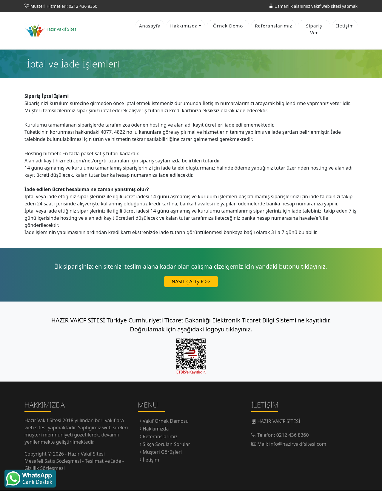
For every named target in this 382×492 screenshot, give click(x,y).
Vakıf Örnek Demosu (166, 422)
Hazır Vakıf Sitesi (43, 421)
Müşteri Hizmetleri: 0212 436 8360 (63, 6)
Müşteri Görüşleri (162, 453)
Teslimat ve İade (103, 462)
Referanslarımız (273, 26)
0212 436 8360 (292, 436)
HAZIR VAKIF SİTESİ (278, 422)
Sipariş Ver (314, 29)
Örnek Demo (228, 26)
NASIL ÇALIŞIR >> (191, 282)
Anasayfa (150, 26)
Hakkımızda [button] (184, 26)
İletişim (345, 26)
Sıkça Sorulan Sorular (166, 445)
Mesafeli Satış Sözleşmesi (53, 462)
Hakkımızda (156, 430)
